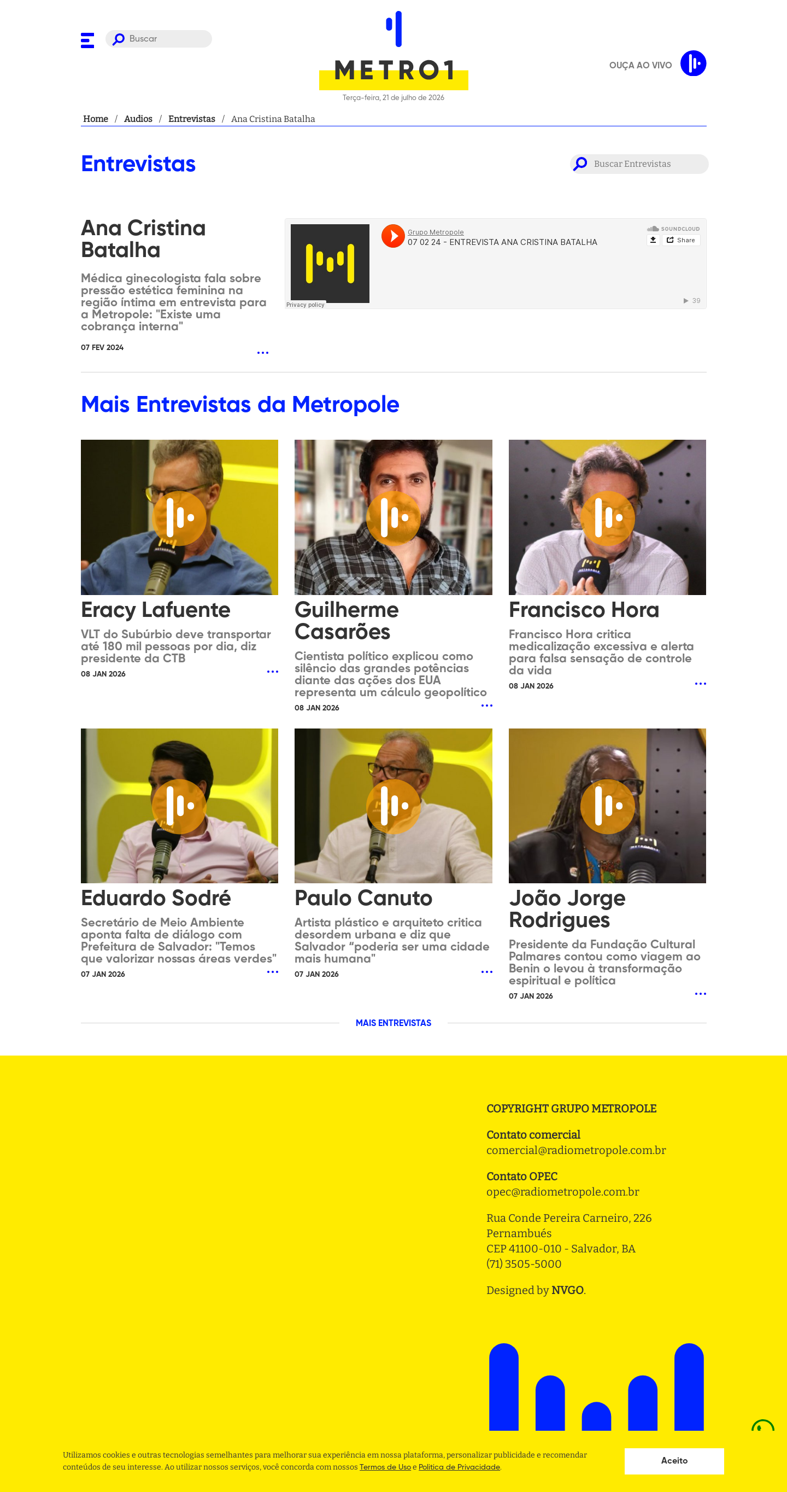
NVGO (567, 1290)
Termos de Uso (385, 1467)
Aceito (674, 1461)
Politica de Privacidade (459, 1467)
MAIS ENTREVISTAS (393, 1023)
